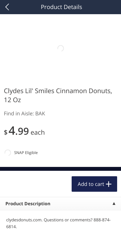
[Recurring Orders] (77, 100)
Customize (60, 220)
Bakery (16, 82)
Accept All (60, 188)
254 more (96, 82)
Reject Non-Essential (60, 204)
